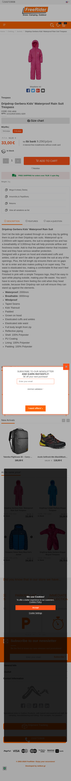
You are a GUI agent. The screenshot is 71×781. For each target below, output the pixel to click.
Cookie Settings (35, 613)
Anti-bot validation (34, 389)
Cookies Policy (35, 602)
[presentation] (35, 396)
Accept (35, 608)
